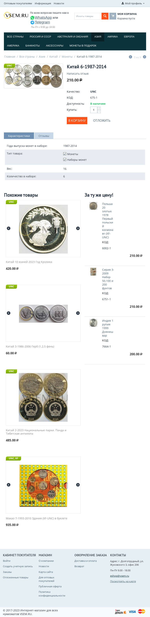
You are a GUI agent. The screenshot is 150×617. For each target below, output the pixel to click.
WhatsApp (41, 17)
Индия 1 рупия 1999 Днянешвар (107, 328)
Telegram (40, 22)
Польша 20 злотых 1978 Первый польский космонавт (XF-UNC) (107, 220)
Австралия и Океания (72, 36)
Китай (53, 56)
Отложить (101, 120)
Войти (6, 561)
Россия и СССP (40, 36)
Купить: (72, 110)
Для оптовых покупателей (46, 579)
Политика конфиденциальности (52, 593)
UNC (9, 65)
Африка (112, 36)
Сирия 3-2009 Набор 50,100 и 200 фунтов (108, 279)
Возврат (79, 566)
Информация (43, 3)
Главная (9, 56)
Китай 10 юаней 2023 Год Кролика (29, 262)
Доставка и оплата (85, 561)
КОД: (70, 97)
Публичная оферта (50, 586)
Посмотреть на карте (123, 581)
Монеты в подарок (83, 45)
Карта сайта (46, 572)
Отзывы (43, 136)
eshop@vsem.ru (119, 576)
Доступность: (76, 103)
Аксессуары (54, 45)
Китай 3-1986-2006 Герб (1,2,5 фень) (30, 346)
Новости (59, 3)
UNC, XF (13, 458)
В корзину (77, 120)
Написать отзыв (77, 73)
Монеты (67, 56)
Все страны (15, 36)
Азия (97, 36)
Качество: (73, 91)
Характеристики (19, 136)
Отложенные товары (15, 577)
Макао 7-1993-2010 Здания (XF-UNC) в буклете (36, 518)
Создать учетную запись (18, 566)
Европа (129, 36)
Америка (13, 45)
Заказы (7, 572)
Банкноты (32, 45)
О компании (46, 561)
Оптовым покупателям (18, 3)
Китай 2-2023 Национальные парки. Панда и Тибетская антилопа (36, 432)
